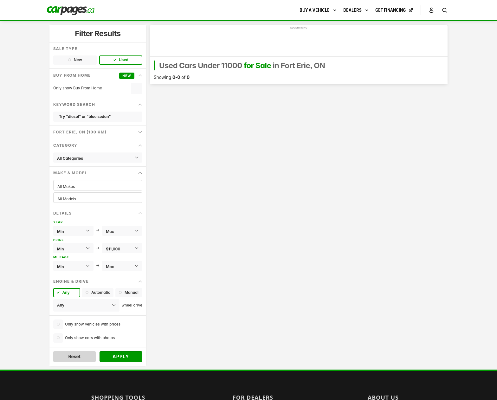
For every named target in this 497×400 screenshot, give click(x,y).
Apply (121, 356)
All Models (97, 199)
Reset (74, 356)
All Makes (97, 186)
